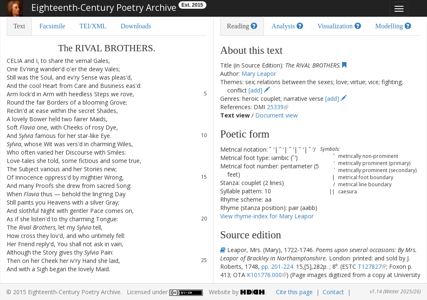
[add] (259, 90)
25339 (275, 107)
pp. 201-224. (277, 266)
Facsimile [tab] (52, 26)
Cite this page (294, 292)
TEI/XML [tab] (92, 26)
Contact (333, 292)
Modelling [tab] (393, 26)
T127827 (370, 266)
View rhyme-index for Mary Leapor (267, 216)
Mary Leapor (258, 74)
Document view (276, 115)
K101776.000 (264, 275)
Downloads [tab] (136, 26)
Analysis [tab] (287, 26)
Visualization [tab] (339, 26)
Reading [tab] (242, 26)
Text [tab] (19, 26)
